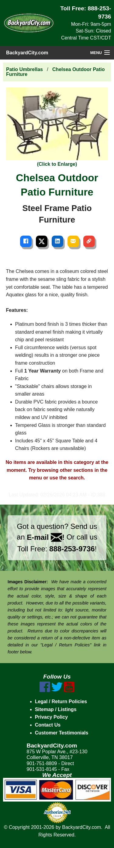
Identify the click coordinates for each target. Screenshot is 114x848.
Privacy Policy (51, 717)
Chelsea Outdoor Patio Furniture (55, 72)
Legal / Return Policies (61, 701)
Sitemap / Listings (56, 709)
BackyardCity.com (27, 52)
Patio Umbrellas (24, 69)
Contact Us (47, 724)
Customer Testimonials (61, 732)
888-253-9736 (72, 549)
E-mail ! (45, 537)
